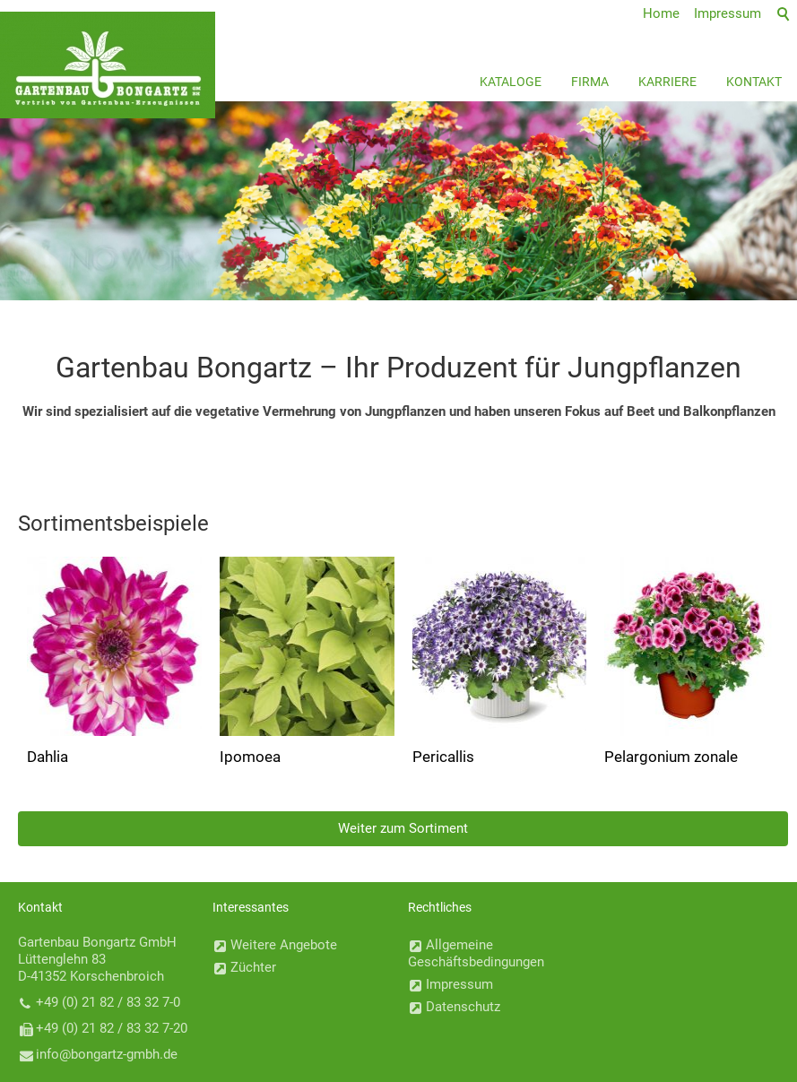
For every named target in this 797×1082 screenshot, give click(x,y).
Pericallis (443, 757)
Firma (590, 81)
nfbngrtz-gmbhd (107, 1054)
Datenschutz (463, 1007)
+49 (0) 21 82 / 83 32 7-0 (108, 1002)
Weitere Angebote (283, 945)
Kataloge (510, 81)
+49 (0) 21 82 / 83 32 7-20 (111, 1028)
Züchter (253, 967)
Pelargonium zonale (671, 757)
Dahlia (47, 757)
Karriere (667, 81)
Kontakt (754, 81)
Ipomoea (250, 757)
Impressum (459, 984)
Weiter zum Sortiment (403, 828)
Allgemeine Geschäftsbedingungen (476, 953)
